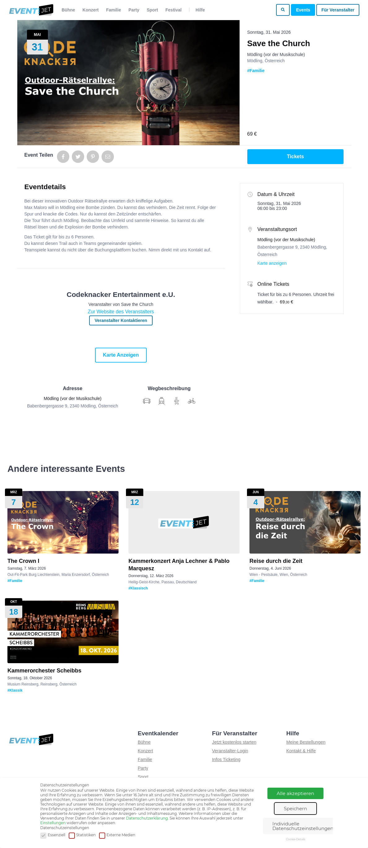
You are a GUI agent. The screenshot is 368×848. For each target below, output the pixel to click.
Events (303, 9)
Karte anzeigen (121, 355)
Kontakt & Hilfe (301, 750)
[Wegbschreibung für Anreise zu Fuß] (177, 401)
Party (133, 9)
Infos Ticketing (226, 759)
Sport (152, 9)
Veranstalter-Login (230, 750)
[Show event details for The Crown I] (63, 522)
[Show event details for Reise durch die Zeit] (305, 522)
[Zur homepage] (30, 10)
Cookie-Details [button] (295, 839)
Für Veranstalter (337, 9)
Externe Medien (117, 835)
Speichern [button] (295, 808)
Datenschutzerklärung (147, 818)
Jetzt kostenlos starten (234, 742)
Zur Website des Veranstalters (121, 311)
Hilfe (200, 9)
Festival (174, 9)
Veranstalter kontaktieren (121, 320)
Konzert (91, 9)
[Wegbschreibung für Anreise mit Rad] (191, 401)
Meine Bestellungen (305, 742)
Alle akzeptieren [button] (295, 793)
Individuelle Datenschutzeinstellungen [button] (302, 826)
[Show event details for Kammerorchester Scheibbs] (63, 632)
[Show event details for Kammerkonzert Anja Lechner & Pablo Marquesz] (184, 522)
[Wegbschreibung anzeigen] (147, 401)
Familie (113, 9)
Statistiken (82, 835)
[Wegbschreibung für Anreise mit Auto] (161, 401)
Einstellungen (53, 822)
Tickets (295, 156)
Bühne (68, 9)
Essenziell (52, 835)
